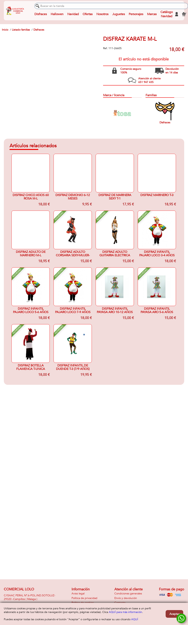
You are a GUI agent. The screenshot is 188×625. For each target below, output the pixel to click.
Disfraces (40, 14)
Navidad (73, 14)
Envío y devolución (125, 598)
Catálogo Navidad (166, 14)
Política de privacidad (84, 598)
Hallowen (57, 14)
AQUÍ (134, 619)
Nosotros (102, 14)
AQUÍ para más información (125, 612)
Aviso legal (78, 593)
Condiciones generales (128, 593)
